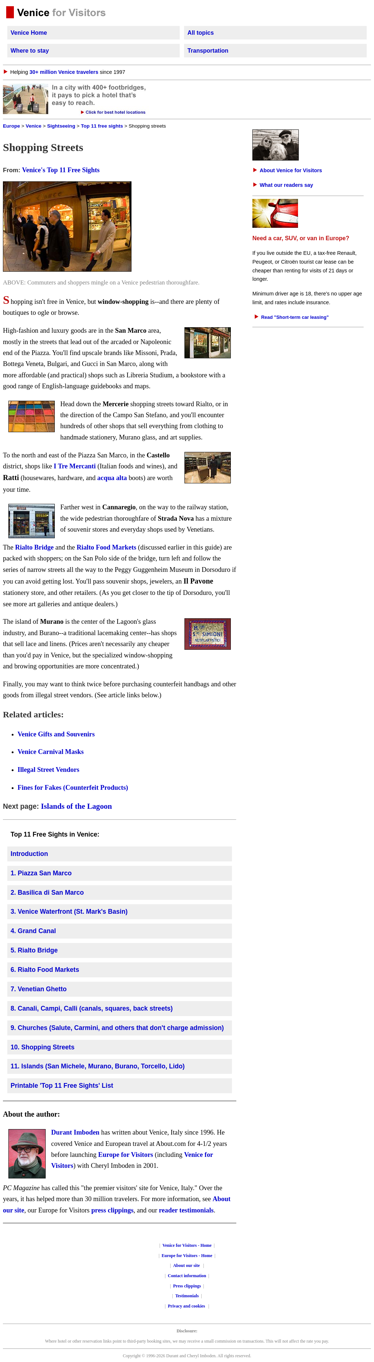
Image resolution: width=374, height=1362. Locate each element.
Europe (11, 126)
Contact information (187, 1275)
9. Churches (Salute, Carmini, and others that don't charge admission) (117, 1027)
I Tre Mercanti (75, 466)
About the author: (31, 1114)
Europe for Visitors (125, 1154)
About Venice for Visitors (291, 170)
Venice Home (29, 33)
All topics (200, 33)
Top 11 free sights (102, 126)
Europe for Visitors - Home (187, 1255)
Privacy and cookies (187, 1306)
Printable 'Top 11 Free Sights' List (62, 1085)
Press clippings (187, 1286)
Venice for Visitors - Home (187, 1245)
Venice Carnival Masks (51, 751)
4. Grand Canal (33, 931)
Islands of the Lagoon (76, 806)
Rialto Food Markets (106, 547)
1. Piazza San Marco (41, 873)
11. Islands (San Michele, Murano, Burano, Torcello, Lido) (98, 1066)
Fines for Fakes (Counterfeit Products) (73, 787)
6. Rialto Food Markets (45, 969)
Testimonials (187, 1295)
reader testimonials (186, 1210)
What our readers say (286, 185)
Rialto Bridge (34, 547)
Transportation (207, 51)
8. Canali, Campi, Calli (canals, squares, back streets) (92, 1008)
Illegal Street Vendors (48, 769)
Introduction (29, 853)
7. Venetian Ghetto (39, 989)
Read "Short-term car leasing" (295, 317)
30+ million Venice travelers (64, 72)
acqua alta (112, 478)
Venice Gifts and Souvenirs (56, 734)
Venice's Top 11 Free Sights (61, 170)
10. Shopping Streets (43, 1047)
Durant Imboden (75, 1132)
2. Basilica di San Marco (47, 892)
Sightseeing (61, 126)
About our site (186, 1265)
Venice (33, 126)
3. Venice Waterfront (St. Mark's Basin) (69, 911)
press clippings (112, 1210)
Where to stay (30, 51)
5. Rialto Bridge (34, 950)
